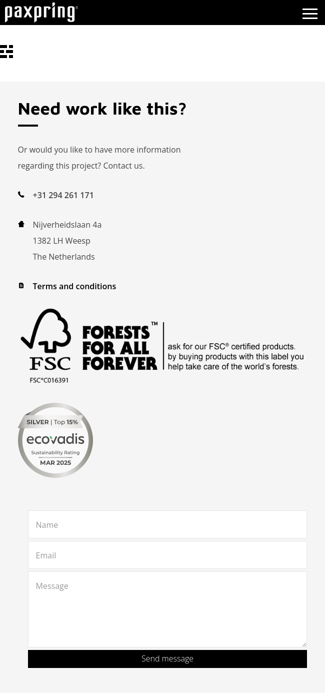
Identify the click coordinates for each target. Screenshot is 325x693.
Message (52, 585)
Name (47, 524)
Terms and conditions (74, 286)
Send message (168, 658)
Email (46, 555)
